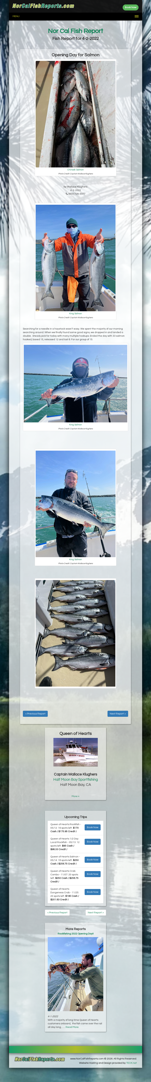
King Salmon (75, 313)
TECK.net (131, 1063)
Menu (16, 16)
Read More (72, 1027)
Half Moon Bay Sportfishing (75, 779)
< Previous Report (35, 714)
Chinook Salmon (75, 170)
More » (75, 796)
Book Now (92, 827)
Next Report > (118, 714)
